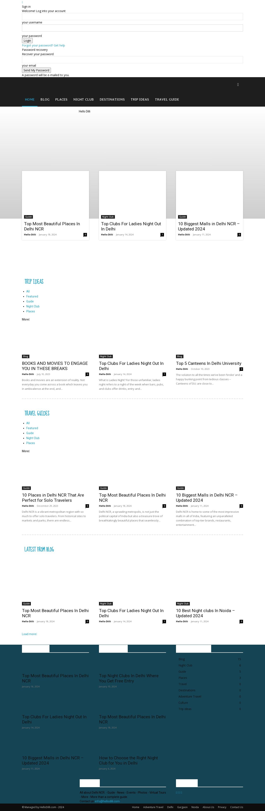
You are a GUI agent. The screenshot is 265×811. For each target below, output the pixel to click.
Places (61, 99)
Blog (44, 99)
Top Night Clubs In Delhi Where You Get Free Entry (129, 678)
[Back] (22, 2)
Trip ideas (140, 99)
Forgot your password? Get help (43, 45)
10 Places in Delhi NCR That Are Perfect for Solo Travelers (53, 498)
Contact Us (236, 807)
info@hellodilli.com (107, 801)
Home (30, 99)
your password (32, 36)
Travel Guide (167, 99)
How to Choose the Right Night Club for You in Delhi (128, 760)
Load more (29, 634)
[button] (238, 85)
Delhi (170, 807)
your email (29, 65)
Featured (32, 296)
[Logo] (50, 91)
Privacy (222, 807)
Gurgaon (182, 807)
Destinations (112, 99)
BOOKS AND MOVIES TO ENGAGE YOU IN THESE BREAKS (55, 366)
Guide (28, 216)
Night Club (83, 99)
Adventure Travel (153, 807)
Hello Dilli (30, 234)
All (28, 291)
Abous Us (208, 807)
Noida (195, 807)
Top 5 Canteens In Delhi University (208, 363)
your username (32, 22)
